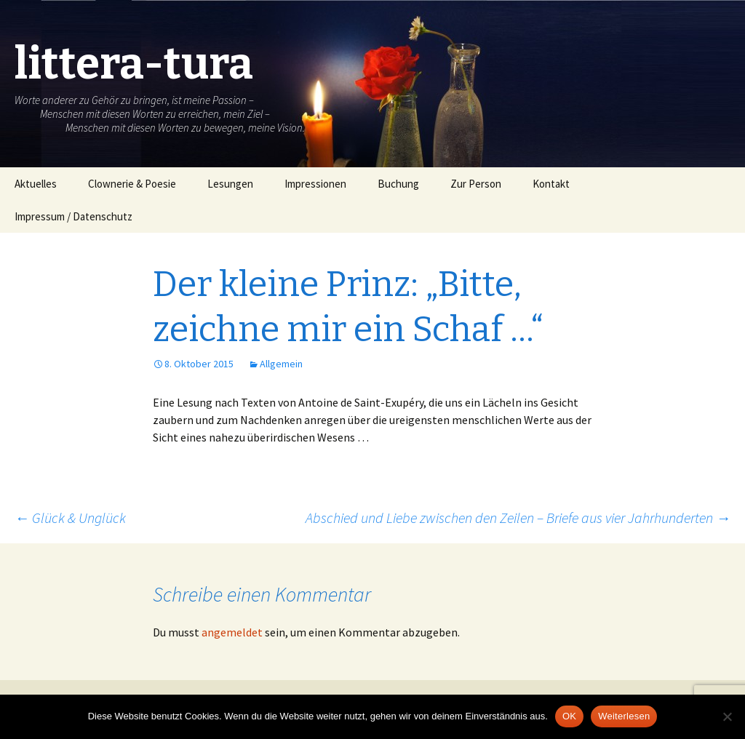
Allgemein (281, 363)
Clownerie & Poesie (132, 184)
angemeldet (232, 632)
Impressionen (315, 184)
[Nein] (727, 716)
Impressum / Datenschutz (73, 216)
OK (569, 716)
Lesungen (230, 184)
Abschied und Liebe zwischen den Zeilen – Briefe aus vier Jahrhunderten (518, 517)
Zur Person (475, 184)
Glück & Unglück (70, 517)
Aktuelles (36, 184)
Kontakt (551, 184)
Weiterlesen (624, 716)
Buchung (398, 184)
